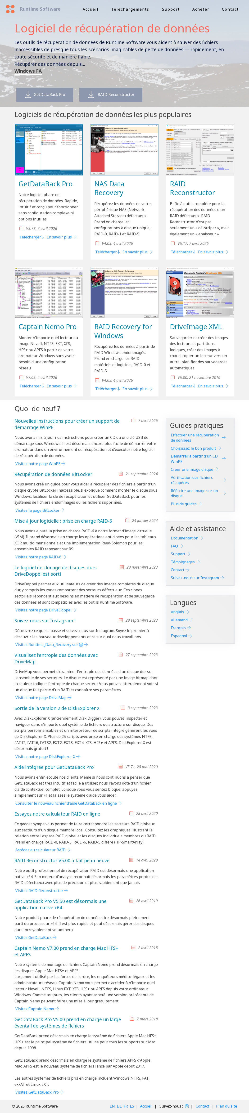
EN (112, 1106)
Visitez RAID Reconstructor (39, 890)
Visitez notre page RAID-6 (38, 557)
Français (178, 627)
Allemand (179, 620)
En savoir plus (59, 237)
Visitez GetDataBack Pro (37, 1092)
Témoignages (183, 562)
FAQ (174, 546)
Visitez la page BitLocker (37, 510)
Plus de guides (184, 504)
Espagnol (179, 635)
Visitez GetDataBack (33, 937)
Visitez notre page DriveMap (41, 697)
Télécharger (32, 237)
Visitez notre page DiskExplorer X (45, 756)
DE (119, 1106)
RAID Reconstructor (120, 94)
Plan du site (226, 1106)
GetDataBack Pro (47, 94)
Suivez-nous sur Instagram (195, 577)
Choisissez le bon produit (193, 448)
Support (171, 9)
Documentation (184, 538)
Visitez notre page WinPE (37, 463)
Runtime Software (39, 9)
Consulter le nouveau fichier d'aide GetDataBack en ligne (66, 803)
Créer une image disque (192, 469)
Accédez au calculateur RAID (40, 850)
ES (132, 1106)
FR (126, 1106)
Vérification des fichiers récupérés (192, 480)
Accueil (91, 9)
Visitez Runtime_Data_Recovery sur (49, 644)
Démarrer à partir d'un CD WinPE (194, 458)
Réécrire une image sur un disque (194, 493)
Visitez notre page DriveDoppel (43, 610)
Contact (230, 9)
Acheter (200, 9)
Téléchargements (130, 9)
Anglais (177, 612)
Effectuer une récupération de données (195, 437)
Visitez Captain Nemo (34, 1008)
